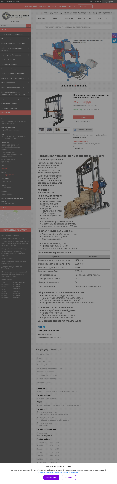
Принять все (51, 477)
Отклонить (69, 477)
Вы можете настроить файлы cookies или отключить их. (57, 472)
